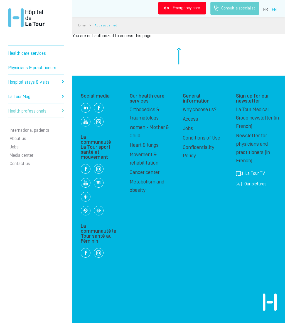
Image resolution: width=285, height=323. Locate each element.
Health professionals (36, 111)
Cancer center (144, 172)
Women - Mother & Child (149, 132)
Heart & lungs (144, 145)
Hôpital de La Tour (26, 17)
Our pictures (251, 184)
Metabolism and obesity (147, 186)
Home (81, 25)
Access (190, 119)
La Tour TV (250, 173)
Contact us (20, 163)
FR (265, 9)
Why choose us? (200, 110)
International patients (29, 130)
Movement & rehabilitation (144, 159)
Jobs (14, 147)
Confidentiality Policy (198, 152)
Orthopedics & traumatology (144, 114)
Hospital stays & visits (36, 82)
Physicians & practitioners (32, 67)
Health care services (27, 53)
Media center (21, 155)
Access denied (106, 25)
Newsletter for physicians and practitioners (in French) (253, 148)
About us (18, 138)
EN (274, 9)
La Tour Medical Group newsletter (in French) (257, 118)
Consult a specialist (234, 8)
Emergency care (182, 8)
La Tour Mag (36, 96)
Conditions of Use (201, 138)
